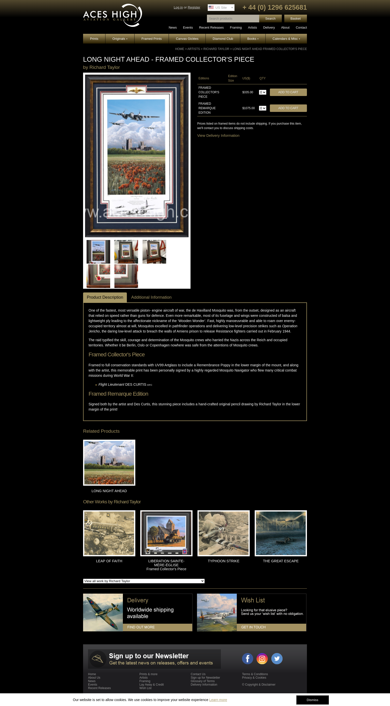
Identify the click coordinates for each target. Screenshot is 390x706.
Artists (252, 27)
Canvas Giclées (187, 39)
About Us (94, 677)
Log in (178, 7)
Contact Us (198, 674)
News (173, 27)
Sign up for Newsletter (205, 677)
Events (188, 27)
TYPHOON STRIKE (223, 561)
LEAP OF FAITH (109, 561)
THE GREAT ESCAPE (280, 561)
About (285, 27)
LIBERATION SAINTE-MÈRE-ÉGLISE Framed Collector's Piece (166, 565)
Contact (301, 27)
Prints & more (148, 674)
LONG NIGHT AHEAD (109, 491)
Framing (236, 27)
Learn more (218, 700)
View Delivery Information (218, 135)
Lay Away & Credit (151, 684)
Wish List (145, 688)
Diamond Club (223, 39)
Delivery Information (204, 684)
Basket (296, 18)
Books (252, 39)
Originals (119, 39)
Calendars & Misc (286, 39)
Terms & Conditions (255, 674)
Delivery (269, 27)
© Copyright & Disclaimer (258, 684)
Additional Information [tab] (151, 297)
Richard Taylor (216, 49)
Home (179, 49)
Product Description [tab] (105, 297)
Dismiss (312, 700)
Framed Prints (152, 39)
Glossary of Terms (203, 681)
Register (194, 7)
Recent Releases (211, 27)
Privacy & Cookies (254, 677)
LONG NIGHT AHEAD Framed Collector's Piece (270, 49)
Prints (94, 39)
